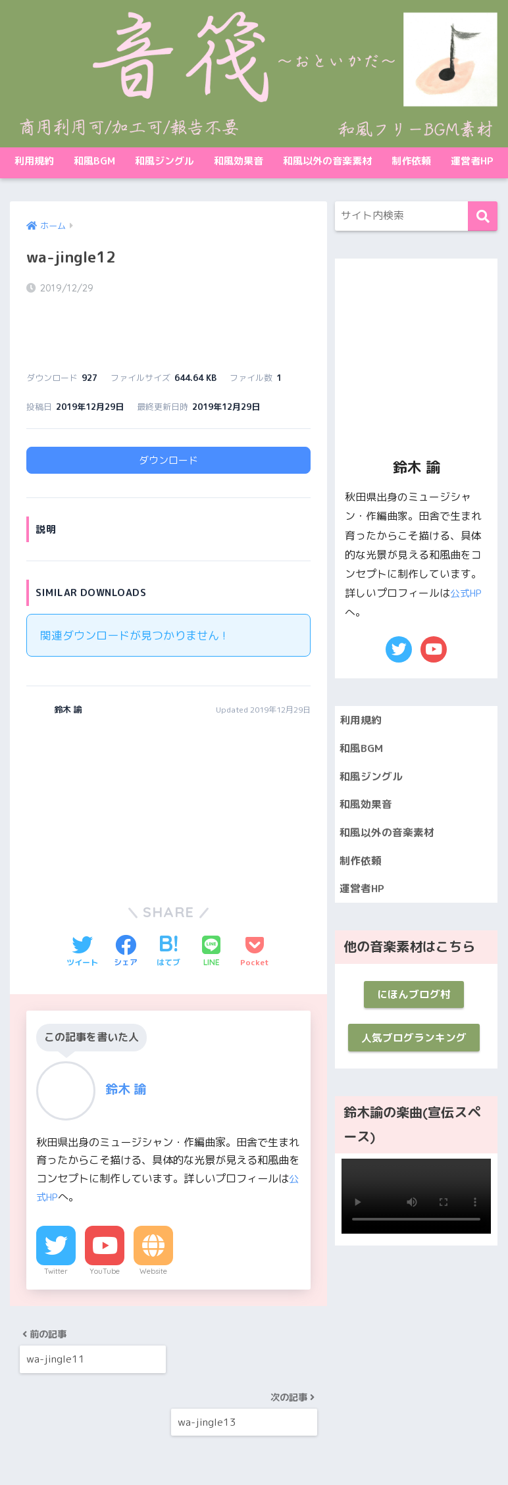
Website (153, 1235)
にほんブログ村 (413, 1004)
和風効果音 (238, 161)
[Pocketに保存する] (254, 916)
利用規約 (34, 161)
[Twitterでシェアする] (82, 916)
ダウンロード (168, 425)
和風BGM (94, 161)
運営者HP (472, 161)
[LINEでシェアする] (211, 916)
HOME (254, 1422)
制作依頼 (411, 161)
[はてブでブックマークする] (168, 916)
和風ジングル (164, 161)
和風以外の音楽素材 (327, 161)
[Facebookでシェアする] (126, 916)
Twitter (56, 1235)
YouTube (104, 1235)
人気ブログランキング (414, 1050)
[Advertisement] (94, 767)
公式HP (467, 593)
